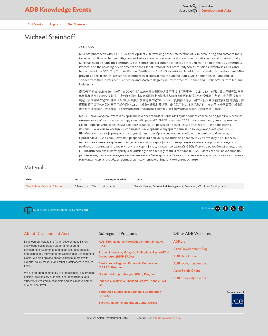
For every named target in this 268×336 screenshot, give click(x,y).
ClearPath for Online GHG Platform (45, 186)
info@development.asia (167, 318)
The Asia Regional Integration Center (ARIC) (128, 302)
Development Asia (216, 10)
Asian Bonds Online (186, 270)
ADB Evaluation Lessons (189, 263)
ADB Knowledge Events (189, 278)
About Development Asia (46, 234)
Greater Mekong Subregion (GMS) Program (127, 274)
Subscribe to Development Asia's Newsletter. (57, 210)
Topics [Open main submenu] (54, 24)
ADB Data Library (185, 256)
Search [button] (190, 6)
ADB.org (179, 241)
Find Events (35, 24)
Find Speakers (77, 24)
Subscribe (188, 10)
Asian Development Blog (190, 249)
